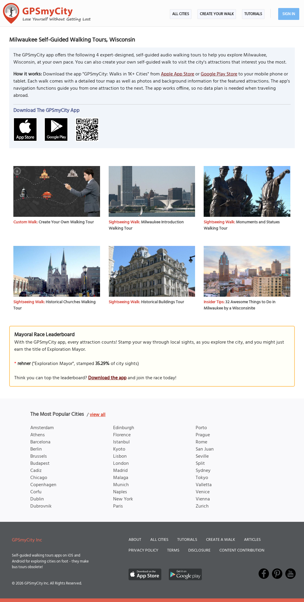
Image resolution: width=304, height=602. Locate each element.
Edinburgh (123, 428)
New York (123, 499)
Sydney (203, 471)
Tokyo (202, 478)
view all (97, 415)
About (135, 539)
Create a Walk (220, 539)
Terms (173, 550)
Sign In (288, 14)
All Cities (180, 14)
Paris (118, 506)
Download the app (107, 378)
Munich (121, 485)
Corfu (36, 492)
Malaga (120, 478)
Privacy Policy (143, 550)
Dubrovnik (41, 506)
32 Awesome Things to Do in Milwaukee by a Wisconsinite (240, 305)
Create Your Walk (217, 14)
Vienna (203, 499)
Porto (201, 428)
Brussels (38, 456)
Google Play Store (219, 74)
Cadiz (36, 471)
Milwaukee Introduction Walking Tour (146, 225)
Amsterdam (42, 428)
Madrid (120, 471)
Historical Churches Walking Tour (54, 305)
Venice (203, 492)
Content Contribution (241, 550)
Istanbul (121, 442)
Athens (37, 435)
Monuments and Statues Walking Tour (242, 225)
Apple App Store (177, 74)
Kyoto (119, 449)
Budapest (40, 463)
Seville (202, 456)
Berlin (36, 449)
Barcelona (40, 442)
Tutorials (253, 14)
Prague (203, 435)
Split (200, 463)
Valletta (204, 485)
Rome (201, 442)
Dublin (37, 499)
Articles (252, 539)
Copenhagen (43, 485)
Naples (120, 492)
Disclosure (199, 550)
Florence (122, 435)
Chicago (38, 478)
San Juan (205, 449)
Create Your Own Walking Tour (66, 222)
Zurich (202, 506)
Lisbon (120, 456)
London (121, 463)
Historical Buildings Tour (162, 302)
